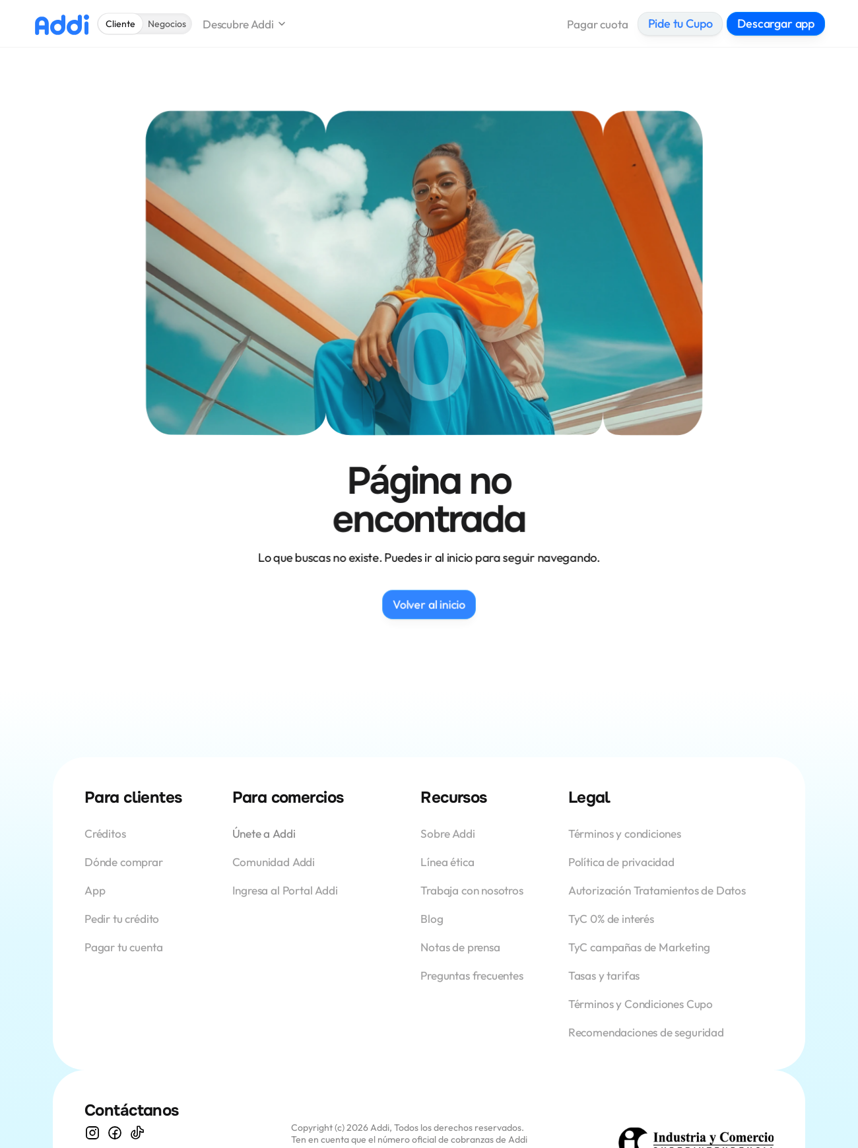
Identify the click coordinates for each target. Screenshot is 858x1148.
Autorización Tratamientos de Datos (657, 890)
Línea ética (447, 862)
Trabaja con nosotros (471, 890)
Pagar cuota (597, 24)
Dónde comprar (123, 862)
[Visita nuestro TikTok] (137, 1133)
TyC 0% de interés (611, 919)
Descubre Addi (238, 24)
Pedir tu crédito (121, 919)
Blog (431, 919)
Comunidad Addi (273, 862)
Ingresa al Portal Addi (285, 890)
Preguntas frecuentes (471, 975)
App (96, 890)
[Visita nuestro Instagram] (92, 1133)
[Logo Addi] (61, 24)
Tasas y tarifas (604, 975)
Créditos (106, 833)
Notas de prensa (460, 947)
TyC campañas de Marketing (639, 947)
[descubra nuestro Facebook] (115, 1133)
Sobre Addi (447, 833)
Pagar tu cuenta (123, 947)
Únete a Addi (264, 833)
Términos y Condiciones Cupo (640, 1004)
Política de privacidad (621, 862)
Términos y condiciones (624, 833)
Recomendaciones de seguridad (646, 1032)
